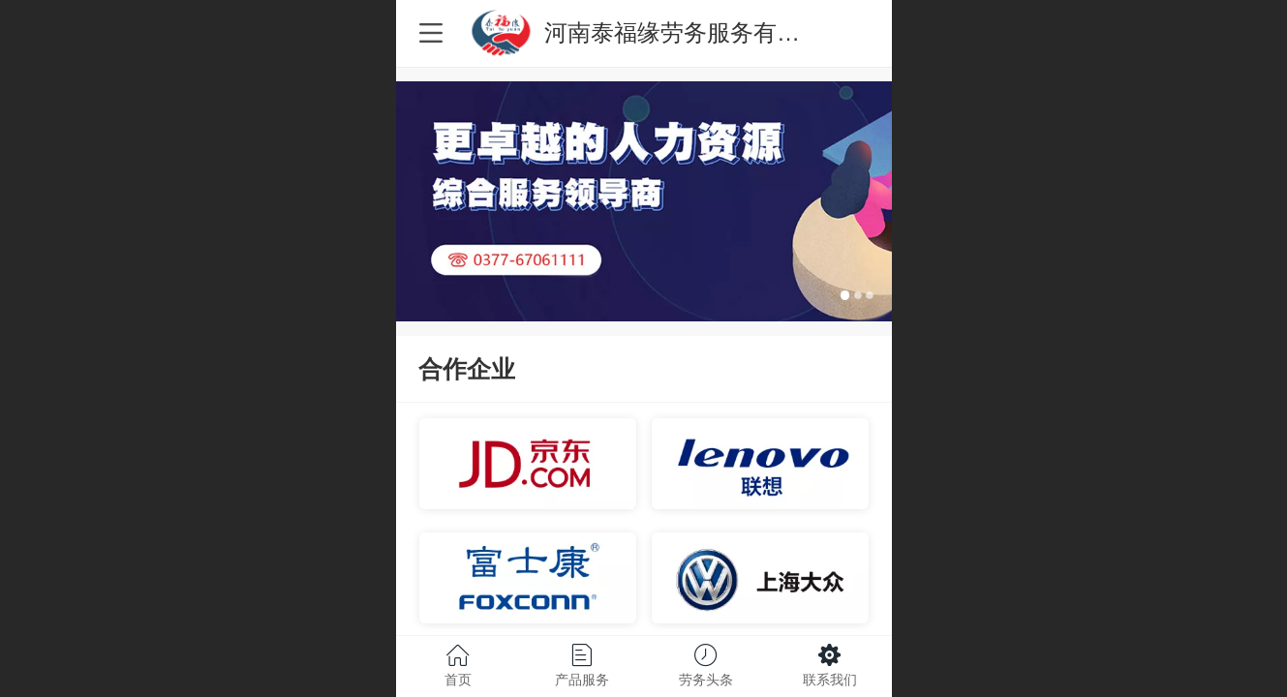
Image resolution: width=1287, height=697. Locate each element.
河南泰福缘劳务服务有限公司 (695, 32)
